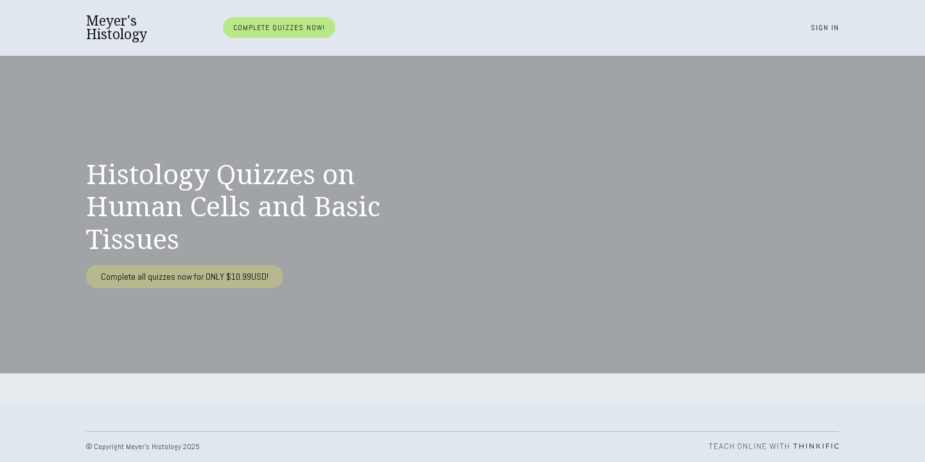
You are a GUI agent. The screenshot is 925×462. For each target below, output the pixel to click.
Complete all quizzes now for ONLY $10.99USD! (185, 276)
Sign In (825, 27)
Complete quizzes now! (279, 27)
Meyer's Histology (116, 27)
